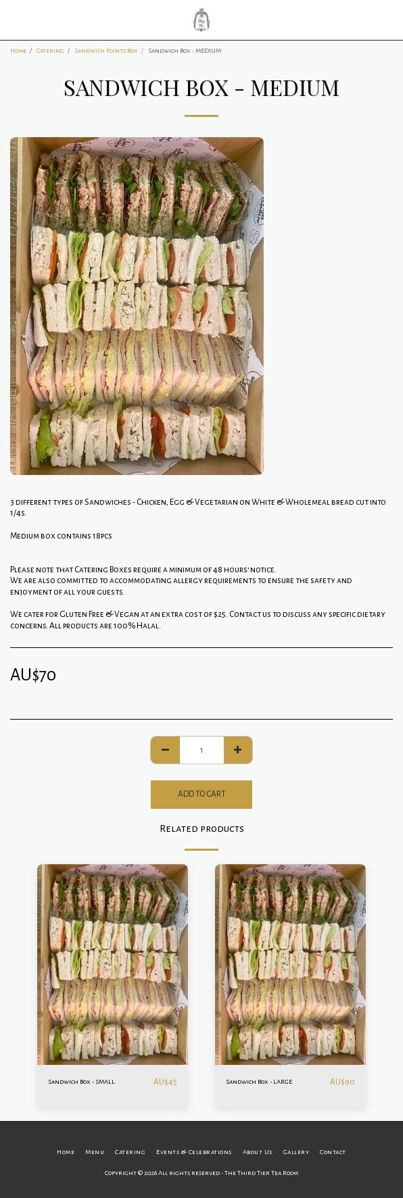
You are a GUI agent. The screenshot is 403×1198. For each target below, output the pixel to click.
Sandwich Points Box (106, 50)
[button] (14, 19)
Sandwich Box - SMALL (81, 1081)
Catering (50, 50)
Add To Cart (202, 794)
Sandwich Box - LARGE (259, 1081)
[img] (112, 964)
